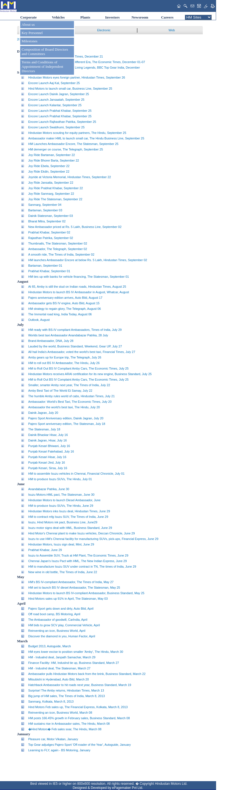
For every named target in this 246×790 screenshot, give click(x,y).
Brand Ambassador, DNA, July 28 (50, 340)
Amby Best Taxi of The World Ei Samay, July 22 (60, 390)
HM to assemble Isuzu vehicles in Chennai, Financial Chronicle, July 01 (76, 473)
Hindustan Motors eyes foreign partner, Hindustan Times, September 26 (76, 77)
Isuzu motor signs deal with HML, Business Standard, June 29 (70, 527)
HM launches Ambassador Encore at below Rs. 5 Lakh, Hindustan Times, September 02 (87, 260)
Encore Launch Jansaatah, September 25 (56, 99)
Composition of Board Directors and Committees (45, 51)
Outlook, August (39, 319)
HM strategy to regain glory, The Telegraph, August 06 (64, 308)
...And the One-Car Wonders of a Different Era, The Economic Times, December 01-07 (86, 62)
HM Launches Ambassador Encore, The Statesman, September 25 (73, 143)
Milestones (29, 41)
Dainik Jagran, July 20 (43, 412)
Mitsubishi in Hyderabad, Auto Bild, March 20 (58, 679)
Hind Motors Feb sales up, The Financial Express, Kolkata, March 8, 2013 (78, 707)
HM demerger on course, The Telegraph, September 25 (65, 149)
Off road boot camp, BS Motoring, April (54, 614)
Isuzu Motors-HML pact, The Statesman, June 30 (61, 494)
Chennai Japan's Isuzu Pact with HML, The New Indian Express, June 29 (77, 561)
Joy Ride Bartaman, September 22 (51, 155)
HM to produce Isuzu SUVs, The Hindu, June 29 (60, 505)
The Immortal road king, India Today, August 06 (60, 314)
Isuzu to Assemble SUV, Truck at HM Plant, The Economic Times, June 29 (78, 555)
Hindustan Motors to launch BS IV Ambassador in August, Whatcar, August (78, 292)
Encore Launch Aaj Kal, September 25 (54, 83)
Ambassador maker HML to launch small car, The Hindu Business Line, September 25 (86, 138)
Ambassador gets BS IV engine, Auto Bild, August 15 (63, 303)
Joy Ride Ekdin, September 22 (49, 171)
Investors (112, 17)
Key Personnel (32, 33)
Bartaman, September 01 (45, 265)
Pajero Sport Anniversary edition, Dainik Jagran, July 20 (65, 418)
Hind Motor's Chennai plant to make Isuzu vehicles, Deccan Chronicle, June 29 (81, 533)
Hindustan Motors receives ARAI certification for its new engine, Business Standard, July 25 (90, 374)
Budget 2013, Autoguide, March (49, 646)
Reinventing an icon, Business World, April (56, 630)
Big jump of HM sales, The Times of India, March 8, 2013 (66, 696)
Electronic (104, 30)
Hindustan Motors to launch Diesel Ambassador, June (64, 500)
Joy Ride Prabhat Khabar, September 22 (55, 188)
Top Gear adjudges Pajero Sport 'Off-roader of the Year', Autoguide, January (79, 744)
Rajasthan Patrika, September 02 (50, 238)
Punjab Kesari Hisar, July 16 (47, 457)
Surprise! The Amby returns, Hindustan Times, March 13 (66, 690)
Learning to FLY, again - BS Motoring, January (59, 750)
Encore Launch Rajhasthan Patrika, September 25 (62, 121)
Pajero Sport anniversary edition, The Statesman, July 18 (66, 423)
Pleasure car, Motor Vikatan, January (53, 739)
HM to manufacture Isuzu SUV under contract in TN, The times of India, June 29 (82, 566)
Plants (85, 17)
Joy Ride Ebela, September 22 (49, 166)
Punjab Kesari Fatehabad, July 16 (51, 451)
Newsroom (140, 17)
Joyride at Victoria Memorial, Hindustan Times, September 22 (69, 177)
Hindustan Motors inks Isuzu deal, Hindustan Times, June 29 (69, 511)
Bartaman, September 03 (45, 210)
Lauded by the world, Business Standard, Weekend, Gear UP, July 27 (75, 346)
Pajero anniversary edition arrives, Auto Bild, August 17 (65, 297)
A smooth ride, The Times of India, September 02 (61, 254)
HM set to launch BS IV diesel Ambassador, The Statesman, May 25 (74, 587)
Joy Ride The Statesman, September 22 (55, 199)
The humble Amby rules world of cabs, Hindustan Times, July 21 (71, 396)
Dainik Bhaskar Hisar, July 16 (48, 434)
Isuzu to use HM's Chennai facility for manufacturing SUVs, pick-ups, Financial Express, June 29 (93, 538)
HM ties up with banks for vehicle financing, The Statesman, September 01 (78, 276)
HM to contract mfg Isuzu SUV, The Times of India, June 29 (68, 516)
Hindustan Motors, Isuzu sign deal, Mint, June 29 (61, 544)
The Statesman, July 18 (44, 429)
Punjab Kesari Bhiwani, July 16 (49, 446)
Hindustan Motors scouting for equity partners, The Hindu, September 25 (77, 132)
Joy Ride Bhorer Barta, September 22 (53, 160)
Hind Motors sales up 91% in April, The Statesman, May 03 (68, 598)
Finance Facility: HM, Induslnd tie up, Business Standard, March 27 (73, 662)
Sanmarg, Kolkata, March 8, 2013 (51, 701)
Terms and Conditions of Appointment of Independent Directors (42, 66)
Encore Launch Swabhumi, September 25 (56, 127)
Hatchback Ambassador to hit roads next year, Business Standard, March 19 (79, 685)
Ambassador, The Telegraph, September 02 (57, 249)
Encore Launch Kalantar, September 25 (55, 105)
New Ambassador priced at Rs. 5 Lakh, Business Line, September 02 (75, 226)
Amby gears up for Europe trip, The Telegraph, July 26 (64, 357)
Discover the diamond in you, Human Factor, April (61, 636)
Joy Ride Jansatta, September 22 (50, 182)
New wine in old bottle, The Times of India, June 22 (62, 572)
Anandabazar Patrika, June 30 (48, 489)
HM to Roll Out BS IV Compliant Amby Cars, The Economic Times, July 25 (78, 368)
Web (172, 30)
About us (28, 24)
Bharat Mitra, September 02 (47, 221)
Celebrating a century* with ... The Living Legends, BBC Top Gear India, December (84, 67)
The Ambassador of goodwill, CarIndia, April (57, 619)
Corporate (28, 17)
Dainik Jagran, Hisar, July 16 (47, 440)
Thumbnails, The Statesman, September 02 (57, 243)
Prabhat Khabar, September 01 (49, 271)
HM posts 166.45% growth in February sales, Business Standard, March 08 (79, 718)
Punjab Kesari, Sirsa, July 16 (47, 468)
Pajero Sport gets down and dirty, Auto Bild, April (61, 608)
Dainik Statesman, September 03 (50, 215)
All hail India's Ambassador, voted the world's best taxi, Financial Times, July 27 (81, 352)
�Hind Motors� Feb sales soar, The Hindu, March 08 (65, 729)
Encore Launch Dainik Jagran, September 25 (58, 94)
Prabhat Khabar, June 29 (45, 550)
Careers (167, 17)
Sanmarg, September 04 (45, 204)
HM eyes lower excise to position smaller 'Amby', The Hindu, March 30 (75, 651)
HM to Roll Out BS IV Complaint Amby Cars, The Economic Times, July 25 (78, 379)
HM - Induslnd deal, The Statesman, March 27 (59, 668)
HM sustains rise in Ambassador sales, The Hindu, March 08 (69, 723)
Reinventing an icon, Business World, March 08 (60, 712)
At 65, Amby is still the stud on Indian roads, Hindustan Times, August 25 (77, 286)
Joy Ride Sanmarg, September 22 (51, 193)
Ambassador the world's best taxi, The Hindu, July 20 (64, 407)
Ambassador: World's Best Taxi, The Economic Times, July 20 (70, 401)
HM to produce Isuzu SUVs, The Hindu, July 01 (60, 479)
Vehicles (58, 17)
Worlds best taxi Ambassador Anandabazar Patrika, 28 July (68, 335)
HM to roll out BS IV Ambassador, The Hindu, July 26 (64, 363)
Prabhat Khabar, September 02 (49, 232)
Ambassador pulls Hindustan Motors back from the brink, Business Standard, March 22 (87, 673)
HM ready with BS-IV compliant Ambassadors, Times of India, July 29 (75, 329)
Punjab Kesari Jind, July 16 (46, 462)
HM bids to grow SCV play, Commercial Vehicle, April (64, 625)
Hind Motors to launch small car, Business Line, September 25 (70, 88)
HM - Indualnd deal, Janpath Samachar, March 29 (62, 657)
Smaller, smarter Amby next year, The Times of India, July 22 (69, 385)
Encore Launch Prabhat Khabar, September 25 (60, 110)
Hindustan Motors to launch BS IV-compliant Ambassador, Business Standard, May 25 (86, 593)
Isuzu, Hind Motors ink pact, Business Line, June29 (62, 522)
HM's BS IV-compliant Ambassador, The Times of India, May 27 (71, 582)
